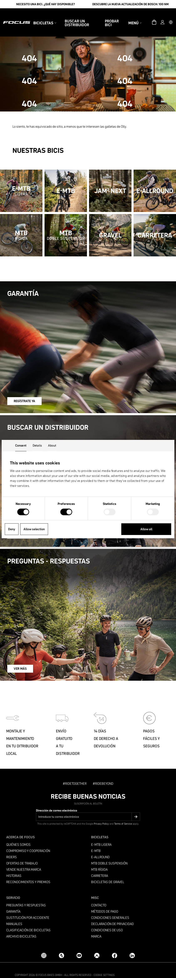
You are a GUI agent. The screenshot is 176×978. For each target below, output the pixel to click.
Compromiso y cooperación (28, 841)
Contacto (98, 896)
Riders (11, 847)
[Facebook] (114, 946)
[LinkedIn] (132, 946)
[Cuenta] (162, 17)
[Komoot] (96, 946)
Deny (11, 529)
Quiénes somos (18, 835)
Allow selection (34, 529)
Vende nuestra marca (23, 860)
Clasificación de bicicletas (28, 920)
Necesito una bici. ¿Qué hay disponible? (45, 4)
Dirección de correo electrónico (56, 801)
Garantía (13, 902)
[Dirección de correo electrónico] (88, 807)
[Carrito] (154, 17)
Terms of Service (123, 814)
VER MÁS (20, 659)
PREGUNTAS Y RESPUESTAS (26, 896)
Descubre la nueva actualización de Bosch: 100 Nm (130, 4)
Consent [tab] (20, 445)
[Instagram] (43, 946)
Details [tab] (37, 445)
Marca (96, 927)
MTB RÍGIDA (99, 860)
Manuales (14, 914)
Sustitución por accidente (27, 908)
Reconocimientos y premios (28, 872)
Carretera (99, 866)
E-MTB (96, 841)
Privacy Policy (101, 814)
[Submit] (135, 807)
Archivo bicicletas (21, 927)
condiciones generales (110, 908)
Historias (13, 866)
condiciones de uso (107, 920)
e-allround (100, 847)
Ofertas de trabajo (22, 854)
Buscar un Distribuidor (77, 18)
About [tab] (52, 445)
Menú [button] (135, 18)
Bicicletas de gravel (107, 872)
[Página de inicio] (16, 17)
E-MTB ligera (101, 835)
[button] (171, 17)
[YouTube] (79, 946)
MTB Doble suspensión (109, 854)
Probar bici (112, 18)
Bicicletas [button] (44, 18)
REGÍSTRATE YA (25, 391)
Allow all (146, 529)
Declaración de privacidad (112, 914)
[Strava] (61, 946)
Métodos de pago (104, 902)
